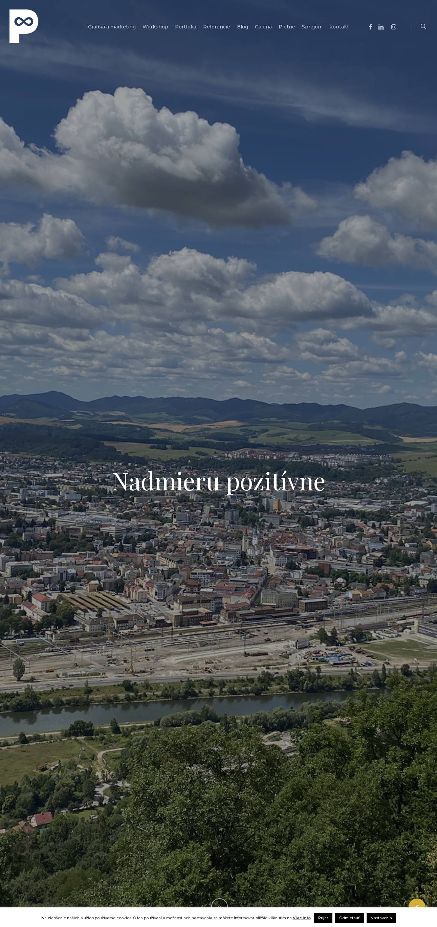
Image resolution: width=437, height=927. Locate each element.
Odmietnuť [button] (349, 917)
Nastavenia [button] (381, 917)
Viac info (302, 917)
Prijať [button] (323, 917)
